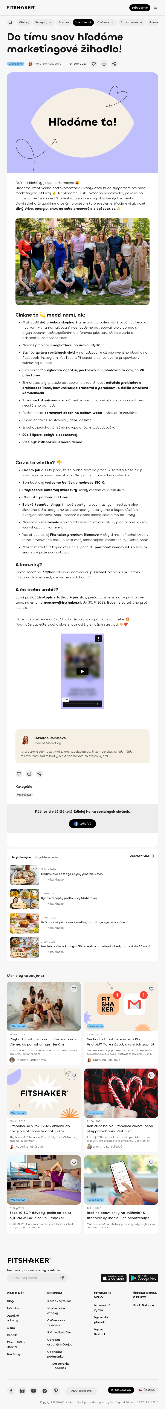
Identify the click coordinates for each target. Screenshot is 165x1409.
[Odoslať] (62, 1278)
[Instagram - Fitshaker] (22, 1391)
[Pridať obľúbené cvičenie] (93, 63)
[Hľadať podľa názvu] (10, 22)
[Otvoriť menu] (155, 7)
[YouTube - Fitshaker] (33, 1391)
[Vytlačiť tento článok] (104, 63)
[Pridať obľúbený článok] (35, 868)
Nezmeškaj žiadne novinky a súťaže (33, 1270)
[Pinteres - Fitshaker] (56, 1391)
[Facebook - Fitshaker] (11, 1391)
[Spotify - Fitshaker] (44, 1391)
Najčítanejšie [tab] (21, 857)
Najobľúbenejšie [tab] (46, 857)
